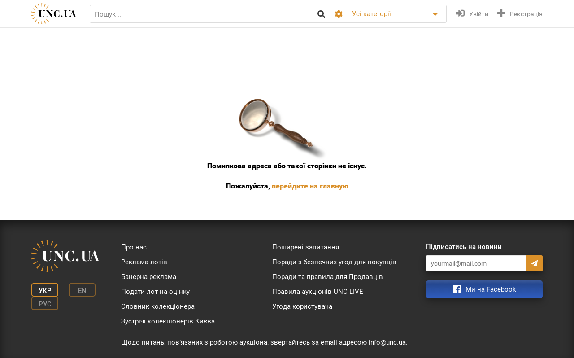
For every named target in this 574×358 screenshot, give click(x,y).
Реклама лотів (144, 262)
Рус (45, 304)
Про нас (134, 247)
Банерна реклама (148, 277)
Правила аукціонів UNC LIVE (317, 292)
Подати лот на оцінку (155, 292)
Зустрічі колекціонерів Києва (168, 321)
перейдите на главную (310, 186)
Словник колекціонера (158, 306)
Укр (45, 291)
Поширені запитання (305, 247)
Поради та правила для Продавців (327, 277)
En (82, 291)
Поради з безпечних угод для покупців (334, 262)
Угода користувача (302, 306)
